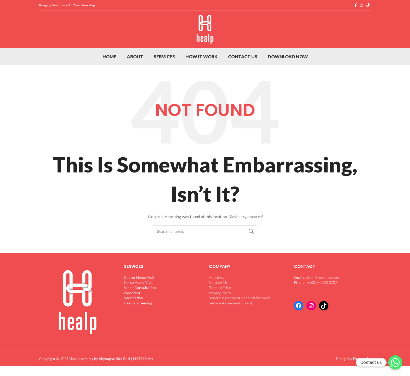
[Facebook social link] (355, 5)
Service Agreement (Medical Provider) (240, 313)
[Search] (205, 246)
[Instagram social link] (361, 5)
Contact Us (218, 297)
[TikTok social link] (368, 5)
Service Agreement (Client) (231, 318)
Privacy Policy (220, 308)
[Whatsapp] (395, 362)
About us (216, 292)
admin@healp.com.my (322, 292)
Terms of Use (220, 302)
